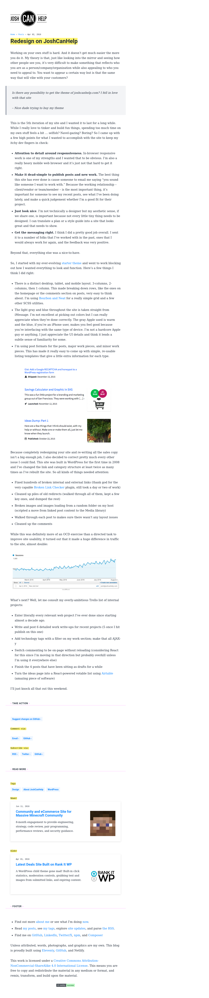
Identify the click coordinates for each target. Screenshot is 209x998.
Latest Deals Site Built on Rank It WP (44, 864)
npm (77, 935)
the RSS (108, 928)
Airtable (107, 673)
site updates (76, 928)
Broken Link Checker (49, 487)
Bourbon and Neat (52, 298)
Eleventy (48, 950)
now (85, 921)
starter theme (71, 263)
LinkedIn (50, 935)
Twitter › (26, 754)
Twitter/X (65, 935)
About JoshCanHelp (33, 789)
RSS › (14, 754)
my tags (49, 928)
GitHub (37, 935)
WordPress (53, 789)
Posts (21, 34)
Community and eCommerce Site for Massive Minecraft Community (43, 813)
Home (12, 34)
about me (42, 921)
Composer (95, 935)
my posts (29, 928)
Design (15, 789)
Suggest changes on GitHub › (26, 719)
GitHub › (27, 738)
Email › (15, 738)
